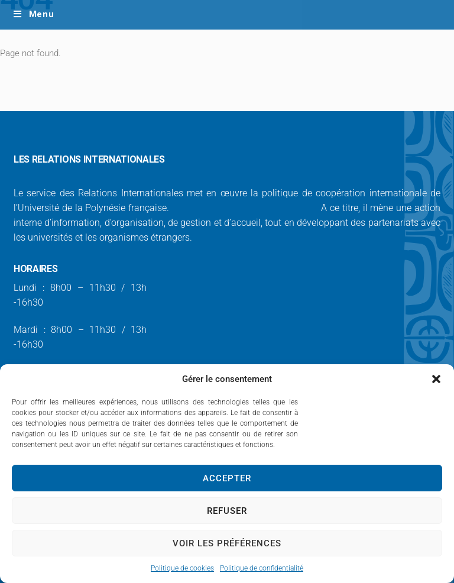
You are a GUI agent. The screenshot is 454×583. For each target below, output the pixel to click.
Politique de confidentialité (261, 568)
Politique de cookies (182, 568)
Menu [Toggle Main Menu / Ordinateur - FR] (33, 14)
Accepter (227, 478)
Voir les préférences (227, 543)
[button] (436, 379)
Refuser (227, 511)
